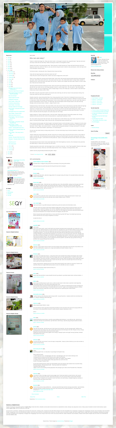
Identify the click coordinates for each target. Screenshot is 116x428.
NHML (34, 281)
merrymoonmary (60, 421)
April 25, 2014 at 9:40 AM (38, 189)
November (11, 73)
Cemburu (10, 119)
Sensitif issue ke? (12, 142)
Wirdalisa (35, 254)
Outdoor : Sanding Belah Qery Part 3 (16, 127)
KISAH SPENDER (17, 177)
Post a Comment (35, 394)
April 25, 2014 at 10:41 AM (38, 249)
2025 (9, 57)
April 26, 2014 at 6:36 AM (38, 290)
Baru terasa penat (12, 143)
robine (34, 194)
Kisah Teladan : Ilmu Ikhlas (14, 104)
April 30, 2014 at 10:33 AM (38, 369)
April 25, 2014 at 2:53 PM (38, 269)
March (10, 146)
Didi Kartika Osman (37, 294)
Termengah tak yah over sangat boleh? (17, 111)
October (10, 75)
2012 (9, 153)
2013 (9, 152)
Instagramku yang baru (13, 99)
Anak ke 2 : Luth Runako (97, 99)
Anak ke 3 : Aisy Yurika (97, 101)
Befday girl (11, 135)
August (10, 79)
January (10, 149)
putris (34, 273)
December (11, 71)
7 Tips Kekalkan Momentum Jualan (99, 120)
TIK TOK (9, 195)
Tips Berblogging (95, 121)
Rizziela (35, 173)
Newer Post (32, 396)
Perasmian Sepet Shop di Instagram (16, 91)
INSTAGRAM (10, 192)
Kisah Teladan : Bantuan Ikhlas (15, 113)
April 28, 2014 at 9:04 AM (38, 335)
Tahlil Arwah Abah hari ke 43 (14, 115)
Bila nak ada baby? (13, 95)
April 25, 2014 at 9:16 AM (38, 169)
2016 (9, 66)
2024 (9, 59)
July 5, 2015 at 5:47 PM (38, 391)
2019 (9, 61)
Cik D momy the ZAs (37, 348)
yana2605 (35, 225)
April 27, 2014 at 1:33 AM (38, 322)
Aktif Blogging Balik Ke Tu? (13, 170)
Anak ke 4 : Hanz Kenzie (97, 102)
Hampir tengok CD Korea (14, 97)
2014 (9, 70)
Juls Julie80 (36, 203)
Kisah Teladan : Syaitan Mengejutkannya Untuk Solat (15, 125)
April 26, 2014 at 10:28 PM (38, 299)
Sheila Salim (36, 182)
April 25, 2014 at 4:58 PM (38, 277)
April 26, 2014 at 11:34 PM (38, 313)
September (11, 77)
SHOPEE (9, 193)
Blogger (71, 421)
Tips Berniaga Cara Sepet (97, 118)
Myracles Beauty (95, 127)
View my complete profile (96, 66)
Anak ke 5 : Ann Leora (96, 104)
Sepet (100, 57)
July (10, 81)
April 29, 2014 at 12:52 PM (38, 344)
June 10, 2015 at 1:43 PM (38, 381)
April (10, 86)
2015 (9, 68)
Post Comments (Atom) (40, 399)
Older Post (83, 396)
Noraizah (35, 385)
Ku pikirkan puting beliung (14, 103)
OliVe (34, 317)
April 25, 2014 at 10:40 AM (38, 240)
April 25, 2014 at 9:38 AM (38, 178)
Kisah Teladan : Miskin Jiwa (14, 101)
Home (58, 396)
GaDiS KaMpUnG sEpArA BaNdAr (40, 161)
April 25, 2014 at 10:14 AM (38, 221)
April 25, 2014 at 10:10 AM (38, 199)
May (10, 84)
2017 (9, 64)
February (11, 147)
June (10, 82)
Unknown (35, 244)
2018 (9, 63)
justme (34, 326)
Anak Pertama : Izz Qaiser (97, 98)
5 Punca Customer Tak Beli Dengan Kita (100, 110)
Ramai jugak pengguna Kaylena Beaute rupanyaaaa (15, 93)
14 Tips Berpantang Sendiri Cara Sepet (100, 111)
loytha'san (35, 303)
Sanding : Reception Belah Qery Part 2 (17, 137)
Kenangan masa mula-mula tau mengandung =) (15, 89)
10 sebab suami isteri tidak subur (46, 389)
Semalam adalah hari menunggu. (15, 106)
